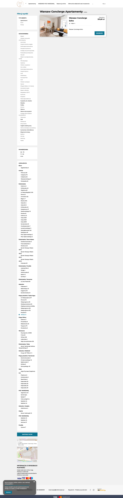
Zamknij (8, 492)
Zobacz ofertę (21, 445)
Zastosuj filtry (27, 434)
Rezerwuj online (65, 3)
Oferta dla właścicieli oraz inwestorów (82, 3)
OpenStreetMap (29, 461)
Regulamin (71, 490)
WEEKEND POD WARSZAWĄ (50, 3)
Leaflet (23, 461)
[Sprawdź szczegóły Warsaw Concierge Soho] (99, 33)
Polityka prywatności (81, 490)
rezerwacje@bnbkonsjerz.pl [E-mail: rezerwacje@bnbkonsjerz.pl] (56, 490)
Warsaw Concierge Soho (78, 19)
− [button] (18, 442)
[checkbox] (27, 21)
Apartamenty (36, 3)
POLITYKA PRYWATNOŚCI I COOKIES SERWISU (17, 485)
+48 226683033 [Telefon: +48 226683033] (40, 490)
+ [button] (18, 440)
